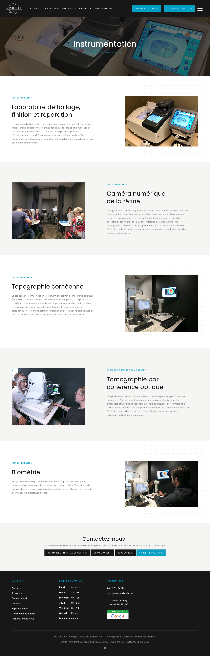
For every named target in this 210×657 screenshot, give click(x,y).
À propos (36, 8)
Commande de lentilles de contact (67, 553)
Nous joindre (125, 553)
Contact (85, 8)
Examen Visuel (19, 599)
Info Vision (69, 8)
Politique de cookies (137, 642)
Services (50, 8)
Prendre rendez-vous (146, 8)
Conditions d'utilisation (75, 642)
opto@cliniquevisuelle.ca (120, 593)
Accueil (15, 588)
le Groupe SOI (126, 637)
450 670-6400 (115, 588)
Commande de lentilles (179, 8)
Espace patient (104, 8)
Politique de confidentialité (107, 642)
